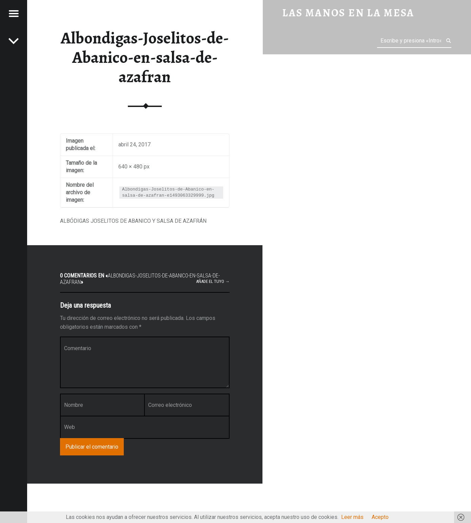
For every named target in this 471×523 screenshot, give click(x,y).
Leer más (352, 517)
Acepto (380, 517)
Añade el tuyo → (213, 281)
